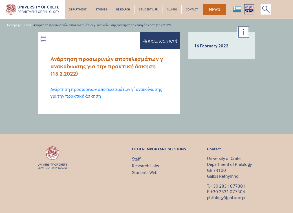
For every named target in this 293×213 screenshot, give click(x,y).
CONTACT (192, 9)
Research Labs (145, 165)
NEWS (214, 9)
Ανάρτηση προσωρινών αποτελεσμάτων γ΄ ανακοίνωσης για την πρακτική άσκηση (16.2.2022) (102, 25)
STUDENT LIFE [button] (148, 9)
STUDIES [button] (101, 9)
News (27, 25)
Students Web (144, 172)
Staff (136, 159)
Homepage (13, 25)
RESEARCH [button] (123, 9)
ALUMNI (172, 9)
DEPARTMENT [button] (78, 9)
